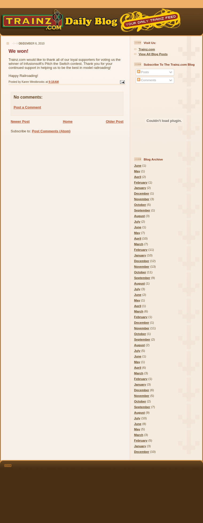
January (140, 187)
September (142, 210)
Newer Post (20, 121)
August (139, 216)
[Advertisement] (109, 491)
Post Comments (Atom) (51, 131)
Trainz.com (147, 49)
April (137, 176)
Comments (146, 80)
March (138, 244)
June (137, 165)
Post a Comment (27, 107)
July (137, 221)
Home (67, 121)
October (140, 204)
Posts (143, 72)
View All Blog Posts (153, 54)
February (140, 182)
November (141, 199)
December (141, 193)
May (137, 171)
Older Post (114, 121)
